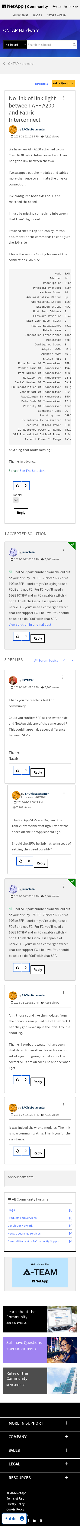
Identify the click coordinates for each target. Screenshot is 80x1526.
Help (75, 6)
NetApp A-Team (56, 15)
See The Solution (32, 470)
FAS (16, 500)
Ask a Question (63, 83)
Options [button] (41, 84)
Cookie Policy (15, 1509)
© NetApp (16, 1493)
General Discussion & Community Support (34, 1241)
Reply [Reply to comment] (37, 638)
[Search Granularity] (15, 44)
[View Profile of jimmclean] (28, 552)
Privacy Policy (15, 1504)
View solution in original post (30, 624)
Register (57, 6)
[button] (63, 98)
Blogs (37, 15)
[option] (40, 1272)
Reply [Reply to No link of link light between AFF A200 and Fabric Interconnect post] (21, 513)
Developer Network (20, 1226)
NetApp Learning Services (24, 1233)
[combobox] (52, 44)
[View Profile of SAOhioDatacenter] (33, 129)
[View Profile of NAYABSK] (27, 680)
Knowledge (20, 15)
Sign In (67, 6)
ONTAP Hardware (20, 63)
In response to (33, 797)
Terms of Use (15, 1498)
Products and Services (22, 1218)
